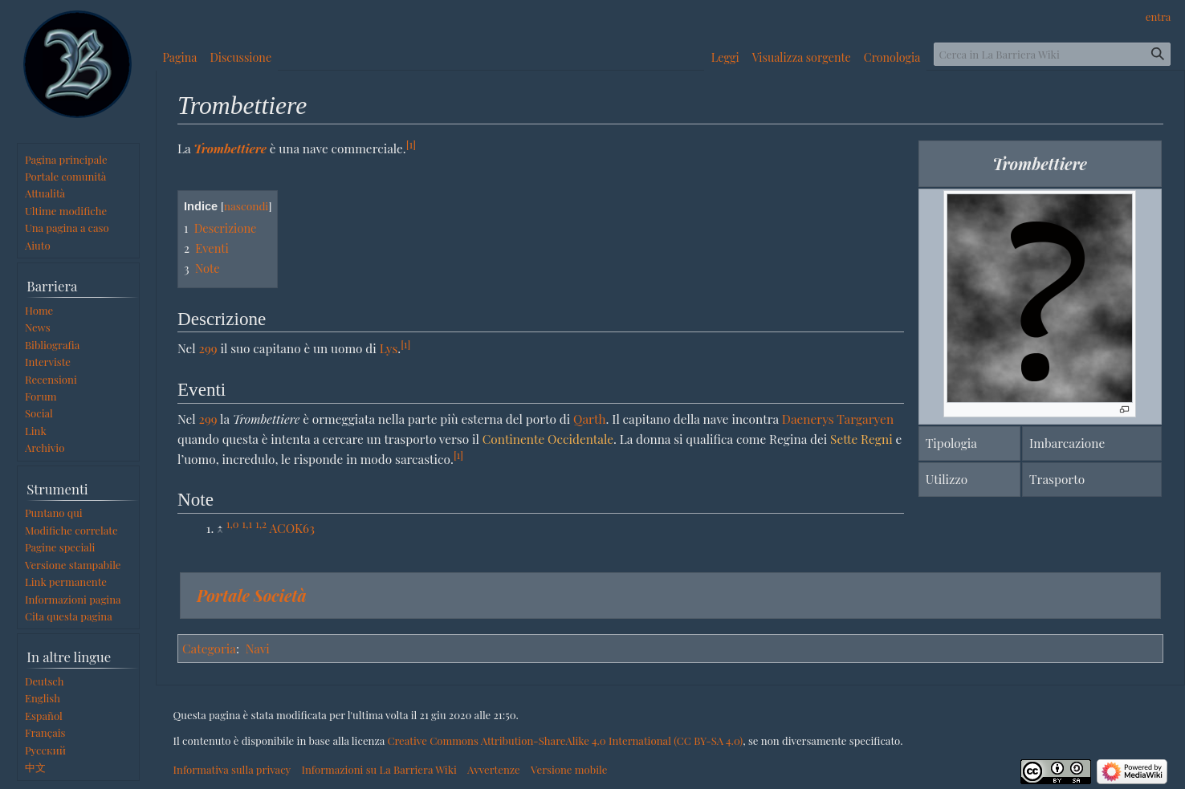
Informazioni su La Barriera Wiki (378, 769)
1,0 (232, 524)
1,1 (247, 524)
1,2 (261, 524)
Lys (389, 348)
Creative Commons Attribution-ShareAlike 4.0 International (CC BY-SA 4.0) (565, 740)
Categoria (209, 648)
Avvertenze (493, 769)
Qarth (589, 418)
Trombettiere (230, 148)
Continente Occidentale (548, 438)
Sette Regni (861, 438)
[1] (411, 144)
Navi (258, 648)
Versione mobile (569, 769)
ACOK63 (292, 527)
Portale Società (252, 595)
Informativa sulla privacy (232, 769)
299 (208, 348)
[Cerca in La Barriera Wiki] (1052, 54)
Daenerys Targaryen (838, 418)
